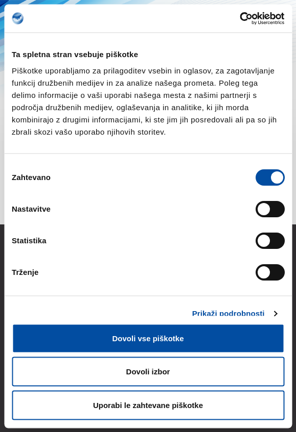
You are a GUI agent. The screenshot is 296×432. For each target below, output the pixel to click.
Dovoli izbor (148, 371)
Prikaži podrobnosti (228, 313)
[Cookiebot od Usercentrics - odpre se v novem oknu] (239, 18)
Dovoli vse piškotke (148, 338)
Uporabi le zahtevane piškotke (148, 404)
